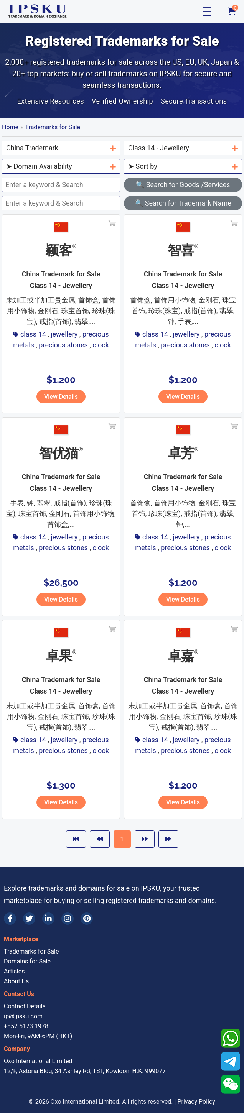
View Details (61, 396)
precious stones (63, 345)
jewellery (64, 334)
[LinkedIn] (48, 918)
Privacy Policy (196, 1101)
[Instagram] (67, 918)
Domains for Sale (27, 961)
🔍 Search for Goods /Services (183, 185)
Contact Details (25, 1006)
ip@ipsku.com (23, 1016)
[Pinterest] (87, 918)
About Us (16, 981)
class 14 (33, 334)
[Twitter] (29, 918)
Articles (14, 971)
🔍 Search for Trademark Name (183, 203)
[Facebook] (10, 918)
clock (100, 345)
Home (10, 127)
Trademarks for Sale (52, 127)
